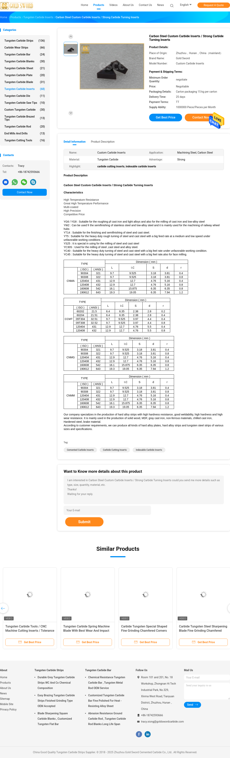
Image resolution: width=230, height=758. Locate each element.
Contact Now (24, 192)
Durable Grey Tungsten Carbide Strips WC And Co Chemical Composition (56, 683)
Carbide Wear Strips (24, 47)
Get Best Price (165, 117)
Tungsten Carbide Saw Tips (24, 103)
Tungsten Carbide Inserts (24, 89)
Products (5, 682)
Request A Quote (214, 5)
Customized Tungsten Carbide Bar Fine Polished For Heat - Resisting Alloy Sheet (106, 701)
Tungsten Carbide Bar (24, 54)
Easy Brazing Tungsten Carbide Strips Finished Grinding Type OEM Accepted (56, 701)
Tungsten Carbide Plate (24, 75)
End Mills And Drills (24, 133)
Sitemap (5, 698)
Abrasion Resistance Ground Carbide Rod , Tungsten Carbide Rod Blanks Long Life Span (107, 719)
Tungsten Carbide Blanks (24, 61)
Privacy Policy (8, 709)
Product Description (102, 141)
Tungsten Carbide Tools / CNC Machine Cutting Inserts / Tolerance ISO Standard (29, 631)
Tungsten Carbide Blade (24, 82)
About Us (5, 688)
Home (3, 677)
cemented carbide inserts (80, 450)
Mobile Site (6, 704)
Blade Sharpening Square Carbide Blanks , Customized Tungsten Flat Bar (55, 719)
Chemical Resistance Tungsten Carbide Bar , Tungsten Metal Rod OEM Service (106, 683)
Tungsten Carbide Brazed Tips (24, 118)
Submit (84, 522)
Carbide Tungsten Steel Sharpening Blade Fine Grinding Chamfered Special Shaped (203, 631)
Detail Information (74, 141)
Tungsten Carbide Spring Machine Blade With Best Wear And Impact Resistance (86, 631)
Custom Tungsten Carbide (24, 110)
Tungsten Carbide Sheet (24, 68)
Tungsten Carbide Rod (24, 126)
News (3, 693)
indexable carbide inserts (149, 450)
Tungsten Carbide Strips (24, 41)
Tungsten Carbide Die (24, 96)
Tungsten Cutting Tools (24, 140)
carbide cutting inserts (115, 450)
